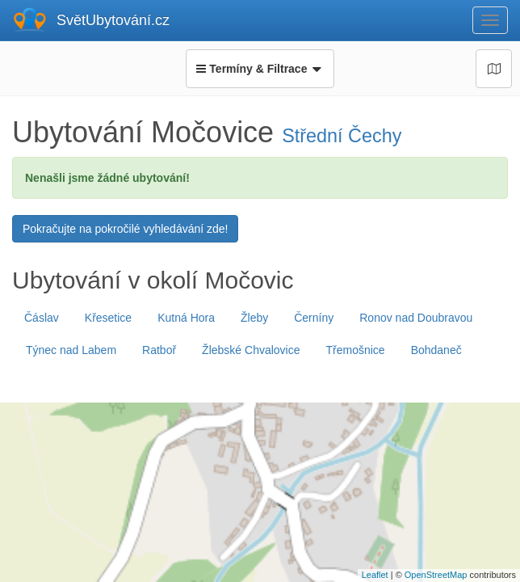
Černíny (313, 317)
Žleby (254, 317)
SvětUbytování (113, 20)
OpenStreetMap (436, 575)
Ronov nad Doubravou (415, 317)
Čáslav (41, 317)
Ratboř (159, 350)
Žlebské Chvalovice (251, 350)
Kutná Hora (186, 317)
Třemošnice (355, 350)
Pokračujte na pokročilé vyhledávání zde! (125, 228)
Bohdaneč (436, 350)
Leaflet (375, 575)
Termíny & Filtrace (260, 68)
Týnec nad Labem (71, 350)
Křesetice (108, 317)
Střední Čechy (341, 135)
